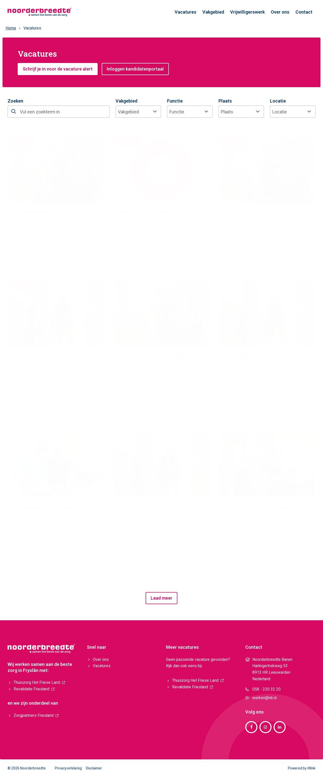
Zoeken (15, 101)
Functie (175, 101)
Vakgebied (126, 101)
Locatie (278, 101)
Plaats (225, 101)
